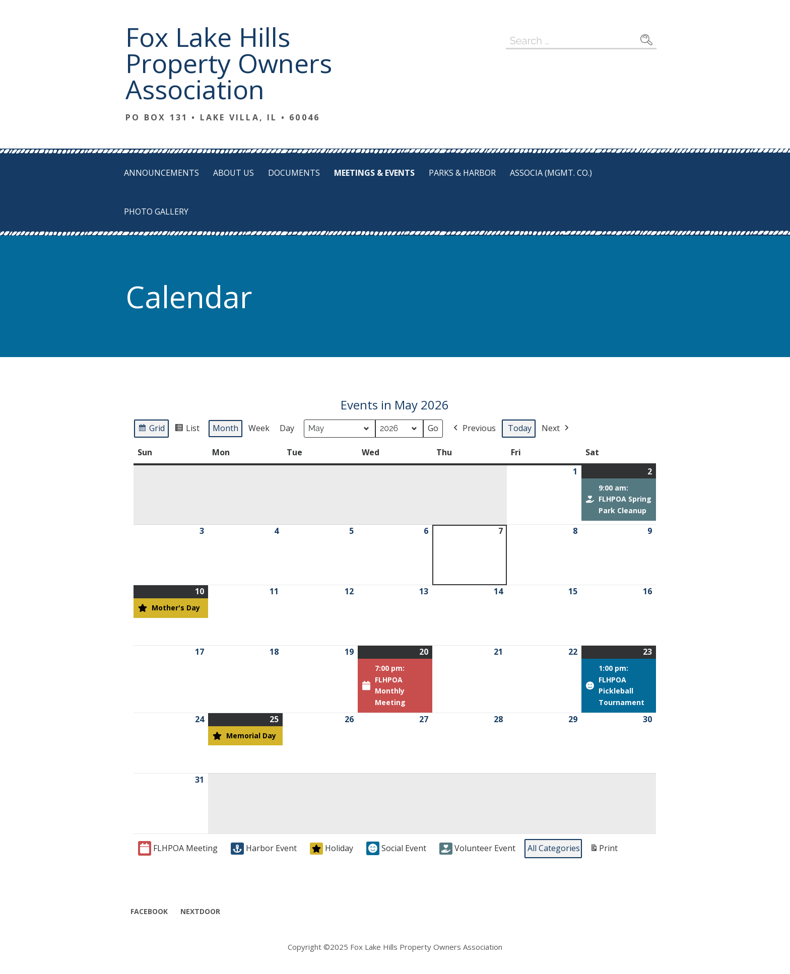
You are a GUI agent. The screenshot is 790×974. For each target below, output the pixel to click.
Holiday (331, 849)
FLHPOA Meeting (178, 849)
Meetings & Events (374, 172)
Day (287, 428)
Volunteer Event (477, 849)
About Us (233, 172)
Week (259, 428)
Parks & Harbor (462, 172)
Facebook (149, 911)
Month (225, 428)
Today (520, 428)
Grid (152, 430)
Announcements (161, 172)
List (188, 430)
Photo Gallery (156, 211)
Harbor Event (264, 849)
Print (603, 850)
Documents (294, 172)
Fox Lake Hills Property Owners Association (228, 63)
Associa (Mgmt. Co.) (551, 172)
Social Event (396, 849)
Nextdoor (200, 911)
